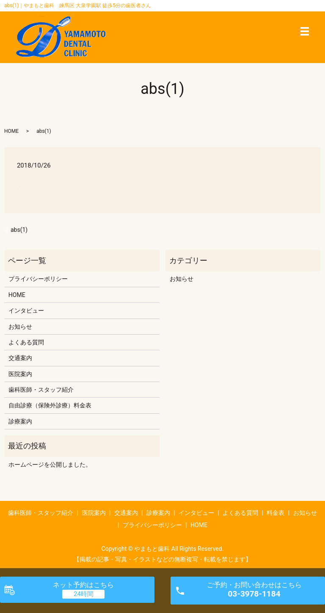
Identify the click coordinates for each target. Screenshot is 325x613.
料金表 (275, 512)
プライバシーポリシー (38, 278)
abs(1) (19, 229)
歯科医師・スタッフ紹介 (41, 389)
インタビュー (26, 310)
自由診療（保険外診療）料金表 (49, 405)
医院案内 (20, 374)
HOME (11, 131)
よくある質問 (26, 342)
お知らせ (20, 326)
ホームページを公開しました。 (49, 464)
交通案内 (20, 358)
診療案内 (20, 421)
